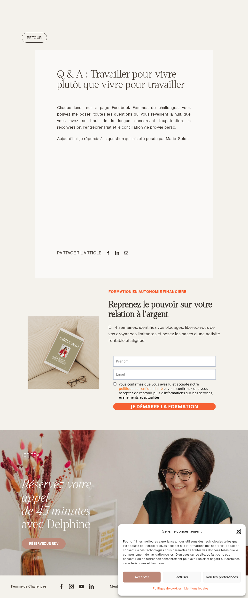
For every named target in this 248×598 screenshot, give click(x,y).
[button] (238, 531)
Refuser (182, 577)
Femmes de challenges (155, 107)
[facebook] (61, 586)
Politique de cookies (167, 588)
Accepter (142, 577)
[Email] (126, 253)
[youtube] (81, 586)
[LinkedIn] (117, 253)
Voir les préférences (222, 577)
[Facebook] (108, 253)
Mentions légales (196, 588)
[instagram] (71, 586)
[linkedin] (91, 586)
